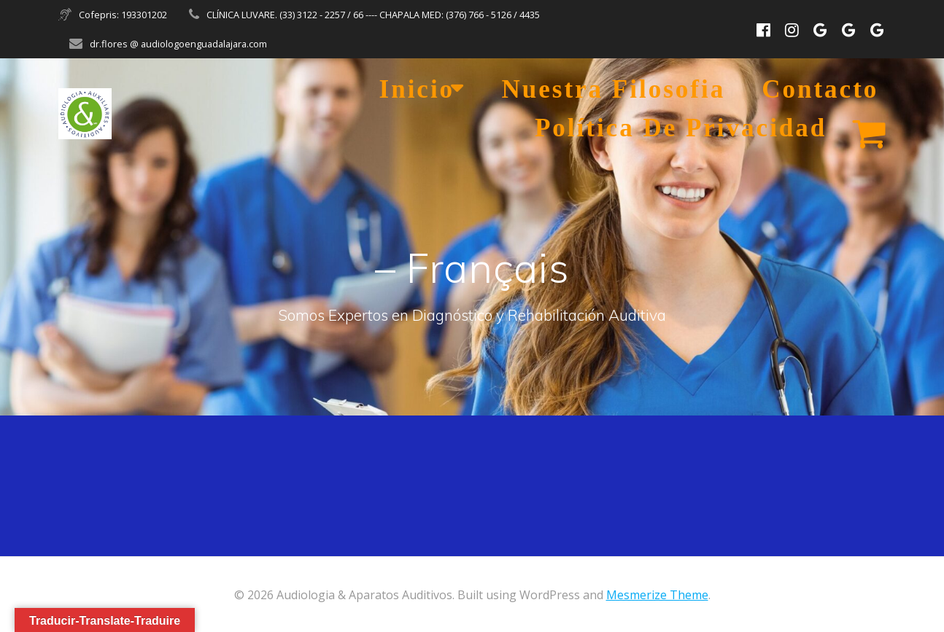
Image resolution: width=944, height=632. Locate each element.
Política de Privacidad (681, 128)
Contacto (820, 89)
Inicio (417, 89)
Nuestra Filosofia (614, 89)
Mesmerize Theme (657, 595)
